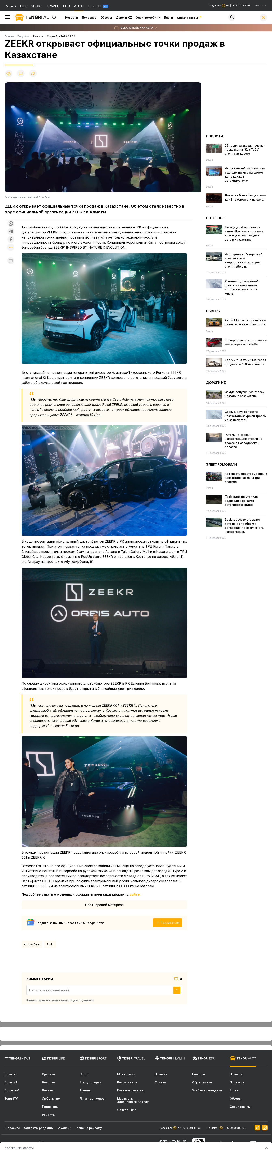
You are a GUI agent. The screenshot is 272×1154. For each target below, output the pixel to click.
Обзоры (106, 17)
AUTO (79, 6)
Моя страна (126, 1074)
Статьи (160, 1082)
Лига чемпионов (92, 1098)
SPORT (36, 6)
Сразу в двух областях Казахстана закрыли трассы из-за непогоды (245, 416)
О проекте (12, 1128)
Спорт (84, 1074)
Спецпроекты (189, 17)
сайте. (135, 894)
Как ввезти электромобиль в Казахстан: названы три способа (246, 478)
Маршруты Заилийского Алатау (133, 1100)
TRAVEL (52, 6)
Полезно (48, 1090)
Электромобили (148, 17)
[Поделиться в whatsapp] (10, 224)
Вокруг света (127, 1082)
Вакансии (64, 1128)
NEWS (11, 6)
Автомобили (32, 944)
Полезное (89, 17)
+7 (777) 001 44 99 (188, 1127)
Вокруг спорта (90, 1082)
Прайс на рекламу (88, 1128)
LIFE (23, 6)
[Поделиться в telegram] (10, 232)
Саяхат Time (126, 1110)
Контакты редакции (38, 1128)
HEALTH (98, 6)
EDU (66, 6)
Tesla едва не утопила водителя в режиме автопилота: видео (241, 500)
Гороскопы (50, 1106)
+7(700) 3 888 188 (234, 1127)
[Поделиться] (33, 74)
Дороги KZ (124, 17)
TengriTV (11, 1098)
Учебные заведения (207, 1090)
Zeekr (50, 944)
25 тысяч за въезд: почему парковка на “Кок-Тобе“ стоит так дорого (244, 149)
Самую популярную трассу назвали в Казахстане (244, 394)
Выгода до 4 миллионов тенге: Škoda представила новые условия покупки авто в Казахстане (244, 233)
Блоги (168, 17)
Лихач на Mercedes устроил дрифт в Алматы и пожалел (245, 197)
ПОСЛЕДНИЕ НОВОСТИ (19, 1148)
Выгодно (48, 1082)
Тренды (85, 1090)
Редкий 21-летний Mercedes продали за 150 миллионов (245, 362)
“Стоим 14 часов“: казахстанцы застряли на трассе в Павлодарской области (243, 441)
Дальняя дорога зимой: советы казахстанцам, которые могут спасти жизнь (242, 287)
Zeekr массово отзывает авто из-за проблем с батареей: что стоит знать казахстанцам (244, 525)
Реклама (260, 5)
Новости (71, 17)
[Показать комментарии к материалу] (10, 261)
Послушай (12, 1090)
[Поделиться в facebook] (10, 240)
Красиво (48, 1074)
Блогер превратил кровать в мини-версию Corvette (245, 342)
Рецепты (48, 1114)
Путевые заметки (130, 1090)
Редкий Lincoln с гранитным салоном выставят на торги (245, 322)
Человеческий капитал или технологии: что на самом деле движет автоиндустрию (245, 174)
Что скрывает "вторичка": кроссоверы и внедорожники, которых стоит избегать (244, 260)
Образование (202, 1082)
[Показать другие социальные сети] (10, 248)
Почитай (10, 1082)
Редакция (229, 5)
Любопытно (51, 1098)
